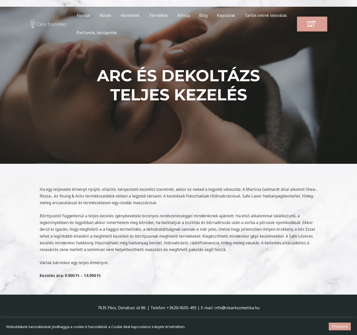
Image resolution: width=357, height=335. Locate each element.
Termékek (153, 15)
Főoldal (82, 15)
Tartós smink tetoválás (254, 15)
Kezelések (126, 15)
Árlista (177, 15)
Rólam (103, 15)
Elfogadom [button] (340, 326)
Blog (195, 15)
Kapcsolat (216, 15)
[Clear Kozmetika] (48, 23)
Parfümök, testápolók (96, 32)
